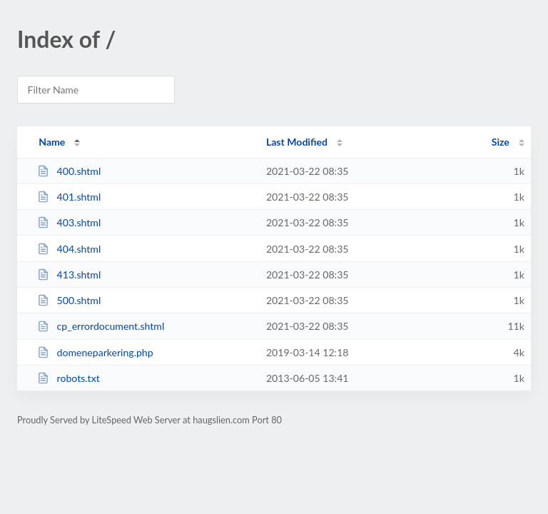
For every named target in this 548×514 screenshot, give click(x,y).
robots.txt (68, 378)
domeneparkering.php (95, 352)
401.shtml (69, 197)
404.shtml (69, 249)
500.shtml (69, 300)
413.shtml (69, 274)
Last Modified (297, 142)
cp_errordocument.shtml (100, 326)
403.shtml (69, 222)
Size (500, 142)
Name (52, 142)
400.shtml (69, 171)
